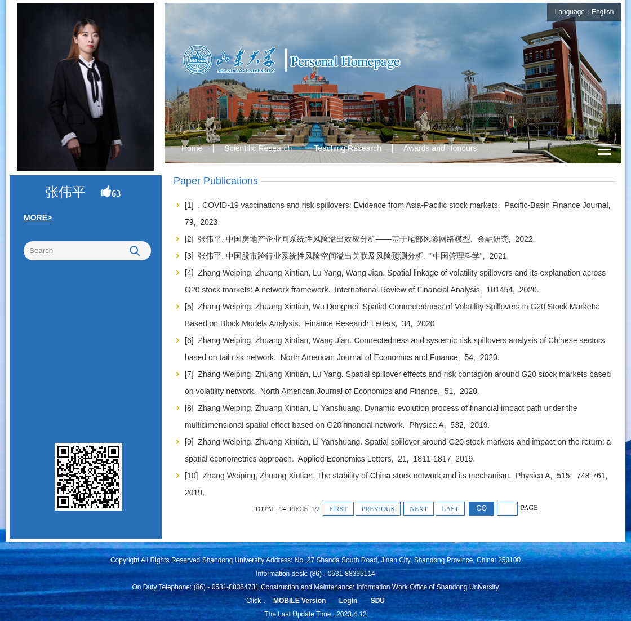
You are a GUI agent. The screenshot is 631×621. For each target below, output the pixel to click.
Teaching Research (347, 148)
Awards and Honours (440, 148)
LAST (450, 509)
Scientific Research (258, 148)
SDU (378, 601)
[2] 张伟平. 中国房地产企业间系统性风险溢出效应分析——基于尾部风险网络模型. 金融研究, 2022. (361, 238)
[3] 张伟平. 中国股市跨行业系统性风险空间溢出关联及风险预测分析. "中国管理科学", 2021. (348, 255)
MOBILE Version (299, 601)
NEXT (419, 509)
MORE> (38, 217)
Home (191, 148)
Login (348, 601)
